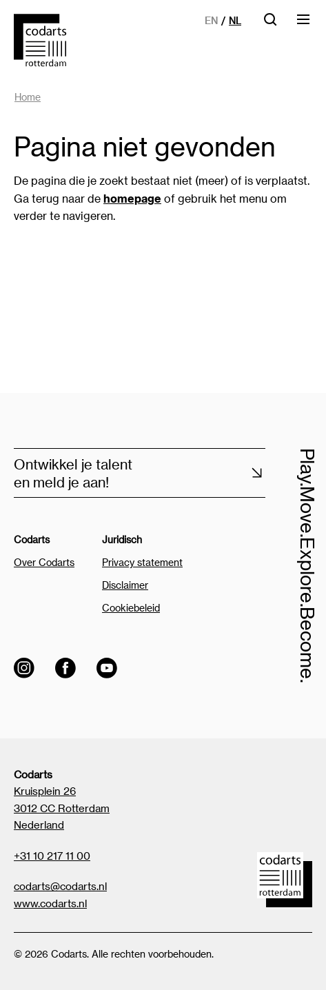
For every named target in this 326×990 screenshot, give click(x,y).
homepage (132, 198)
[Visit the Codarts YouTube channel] (106, 668)
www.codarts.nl (50, 903)
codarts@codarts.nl (60, 886)
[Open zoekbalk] (270, 24)
